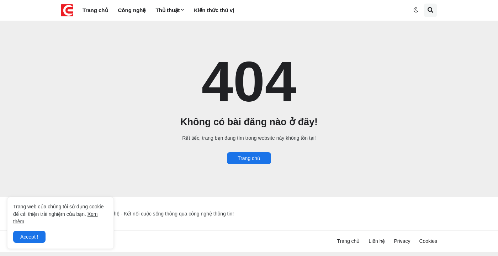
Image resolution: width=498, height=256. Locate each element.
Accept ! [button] (29, 237)
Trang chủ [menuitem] (95, 10)
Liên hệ (377, 241)
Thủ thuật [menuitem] (168, 10)
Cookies (428, 241)
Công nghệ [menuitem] (132, 10)
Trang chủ (249, 158)
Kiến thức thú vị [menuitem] (214, 10)
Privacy (402, 241)
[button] (416, 10)
